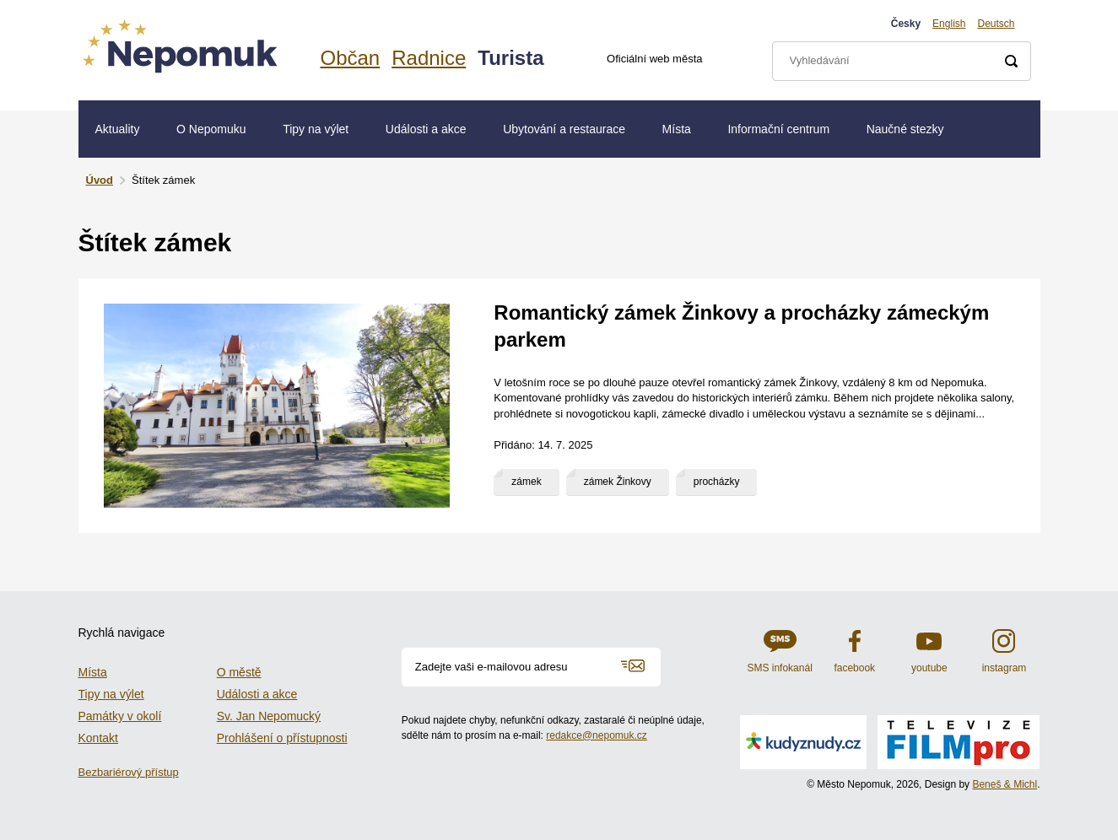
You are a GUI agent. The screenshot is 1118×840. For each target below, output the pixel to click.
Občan (351, 57)
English (948, 24)
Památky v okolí (120, 716)
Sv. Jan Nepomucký (269, 716)
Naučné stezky (905, 129)
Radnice (429, 57)
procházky (717, 481)
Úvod (100, 180)
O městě (239, 672)
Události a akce (426, 129)
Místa (676, 129)
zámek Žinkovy (617, 481)
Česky (906, 24)
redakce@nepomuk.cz (596, 735)
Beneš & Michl (1004, 784)
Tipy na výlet (315, 129)
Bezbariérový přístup (128, 772)
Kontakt (98, 738)
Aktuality (117, 129)
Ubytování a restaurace (564, 129)
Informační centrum (778, 129)
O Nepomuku (211, 129)
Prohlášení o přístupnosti (282, 738)
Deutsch (995, 24)
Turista (510, 57)
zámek (526, 481)
